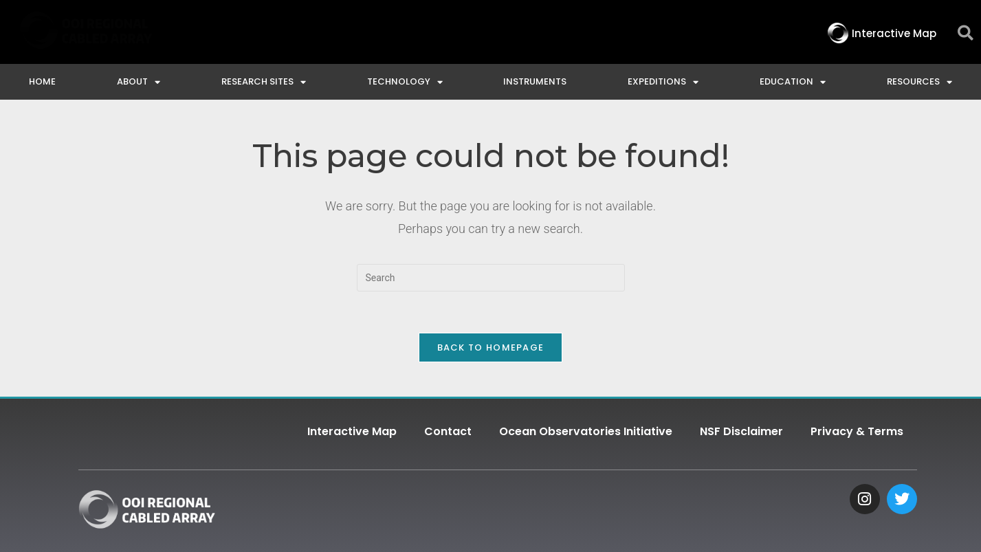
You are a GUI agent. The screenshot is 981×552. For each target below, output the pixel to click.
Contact (448, 431)
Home (42, 81)
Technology (405, 82)
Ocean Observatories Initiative (585, 431)
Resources (919, 82)
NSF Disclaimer (741, 431)
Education (793, 82)
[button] (965, 33)
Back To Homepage (490, 347)
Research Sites (263, 82)
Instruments (534, 81)
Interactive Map (352, 431)
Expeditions (663, 82)
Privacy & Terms (857, 431)
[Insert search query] (491, 277)
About (138, 82)
